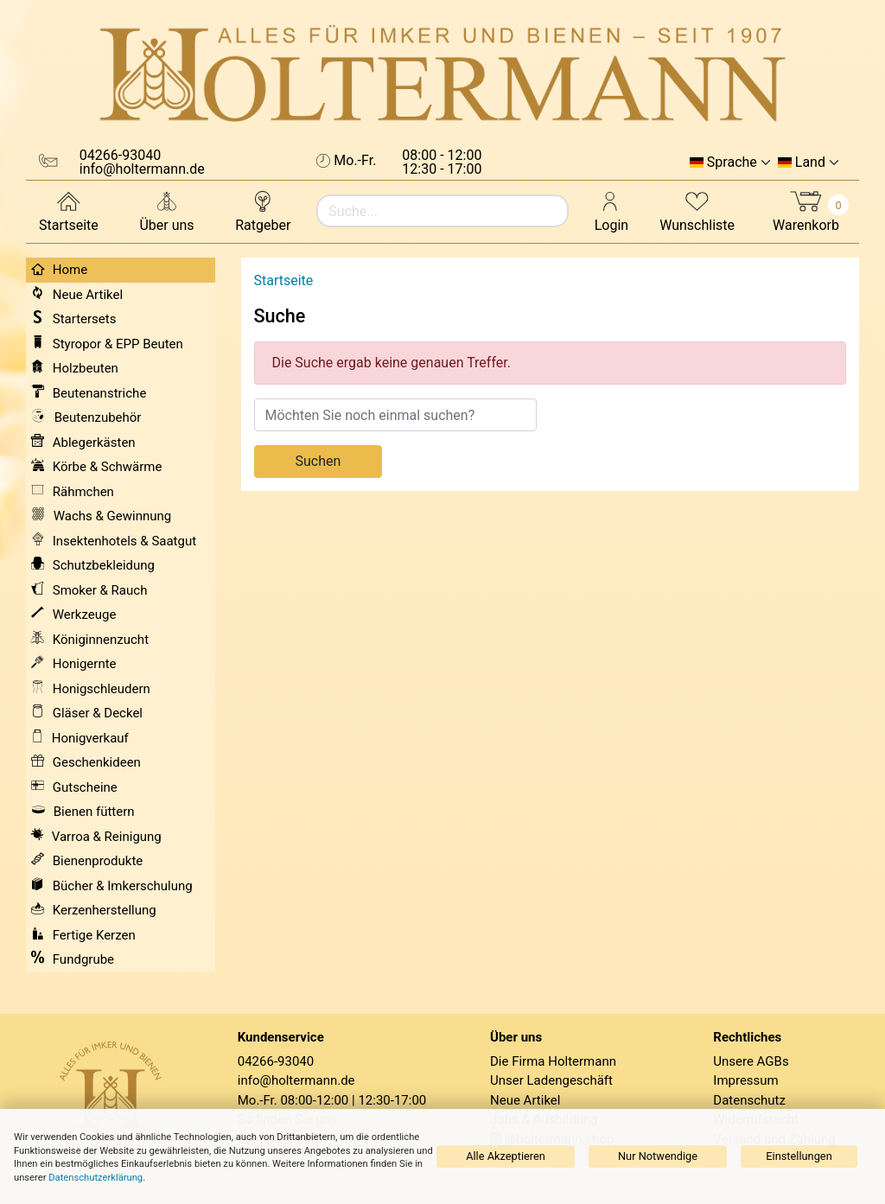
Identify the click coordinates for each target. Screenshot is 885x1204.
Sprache (732, 162)
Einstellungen (798, 1156)
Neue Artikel (525, 1100)
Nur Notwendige (657, 1156)
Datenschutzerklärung (95, 1177)
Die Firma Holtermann (553, 1061)
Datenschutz (749, 1100)
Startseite (69, 210)
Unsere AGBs (750, 1061)
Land (810, 162)
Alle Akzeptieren (505, 1156)
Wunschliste (697, 210)
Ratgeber (262, 210)
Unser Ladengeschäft (551, 1080)
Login (611, 210)
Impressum (745, 1080)
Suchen (318, 461)
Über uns (166, 210)
